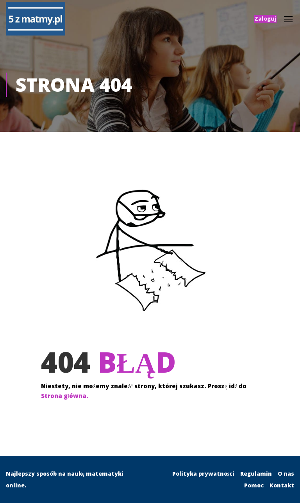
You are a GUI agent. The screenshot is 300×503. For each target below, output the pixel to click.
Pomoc (254, 485)
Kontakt (282, 485)
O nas (286, 473)
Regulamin (256, 473)
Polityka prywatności (203, 473)
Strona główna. (64, 396)
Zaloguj (265, 18)
